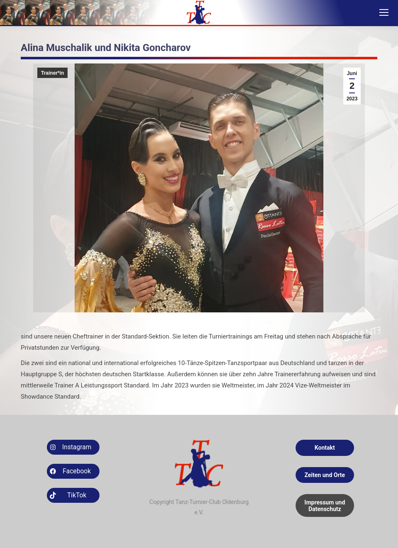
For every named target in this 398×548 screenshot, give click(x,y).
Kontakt (325, 447)
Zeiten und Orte (324, 475)
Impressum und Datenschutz (324, 505)
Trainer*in (52, 73)
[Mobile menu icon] (384, 12)
